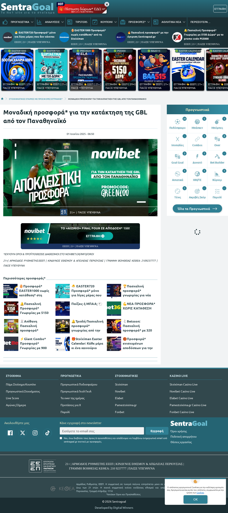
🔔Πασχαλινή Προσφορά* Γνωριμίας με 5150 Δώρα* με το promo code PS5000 (204, 34)
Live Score (12, 398)
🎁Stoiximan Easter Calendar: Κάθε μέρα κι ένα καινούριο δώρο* (87, 343)
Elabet (119, 398)
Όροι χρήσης (178, 431)
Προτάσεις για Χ (71, 405)
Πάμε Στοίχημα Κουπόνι (21, 384)
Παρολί (65, 412)
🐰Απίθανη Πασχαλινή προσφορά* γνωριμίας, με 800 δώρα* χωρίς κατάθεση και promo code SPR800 (36, 326)
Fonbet (119, 412)
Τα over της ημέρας (72, 398)
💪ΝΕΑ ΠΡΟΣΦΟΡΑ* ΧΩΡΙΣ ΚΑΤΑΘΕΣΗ (139, 305)
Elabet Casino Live (181, 398)
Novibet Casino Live (182, 391)
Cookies (200, 492)
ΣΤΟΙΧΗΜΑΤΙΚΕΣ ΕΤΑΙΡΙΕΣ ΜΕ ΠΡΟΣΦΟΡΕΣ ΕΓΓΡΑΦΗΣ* (36, 98)
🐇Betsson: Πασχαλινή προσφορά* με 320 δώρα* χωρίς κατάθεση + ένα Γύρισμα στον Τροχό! (139, 326)
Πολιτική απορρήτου (183, 436)
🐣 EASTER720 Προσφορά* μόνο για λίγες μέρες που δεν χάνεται (86, 290)
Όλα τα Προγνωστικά (197, 208)
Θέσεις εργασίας (181, 442)
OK (195, 499)
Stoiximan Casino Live (184, 384)
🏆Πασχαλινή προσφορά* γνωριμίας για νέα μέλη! (137, 290)
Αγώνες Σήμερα (16, 405)
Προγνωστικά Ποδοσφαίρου (79, 384)
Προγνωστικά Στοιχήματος (23, 391)
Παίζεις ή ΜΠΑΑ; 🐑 (86, 303)
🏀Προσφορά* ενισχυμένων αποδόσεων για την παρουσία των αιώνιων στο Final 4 (138, 343)
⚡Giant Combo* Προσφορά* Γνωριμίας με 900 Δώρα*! (33, 343)
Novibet (120, 391)
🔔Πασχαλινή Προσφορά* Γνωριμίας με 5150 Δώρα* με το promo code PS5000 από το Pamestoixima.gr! (35, 308)
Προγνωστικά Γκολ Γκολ (76, 391)
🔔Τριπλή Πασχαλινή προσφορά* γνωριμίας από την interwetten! (87, 326)
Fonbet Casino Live (182, 412)
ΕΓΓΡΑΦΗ (220, 8)
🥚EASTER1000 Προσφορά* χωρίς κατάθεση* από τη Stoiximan (88, 34)
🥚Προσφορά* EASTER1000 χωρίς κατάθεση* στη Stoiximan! (34, 290)
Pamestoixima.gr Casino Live (188, 405)
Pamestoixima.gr (126, 405)
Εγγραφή (157, 431)
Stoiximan (121, 384)
